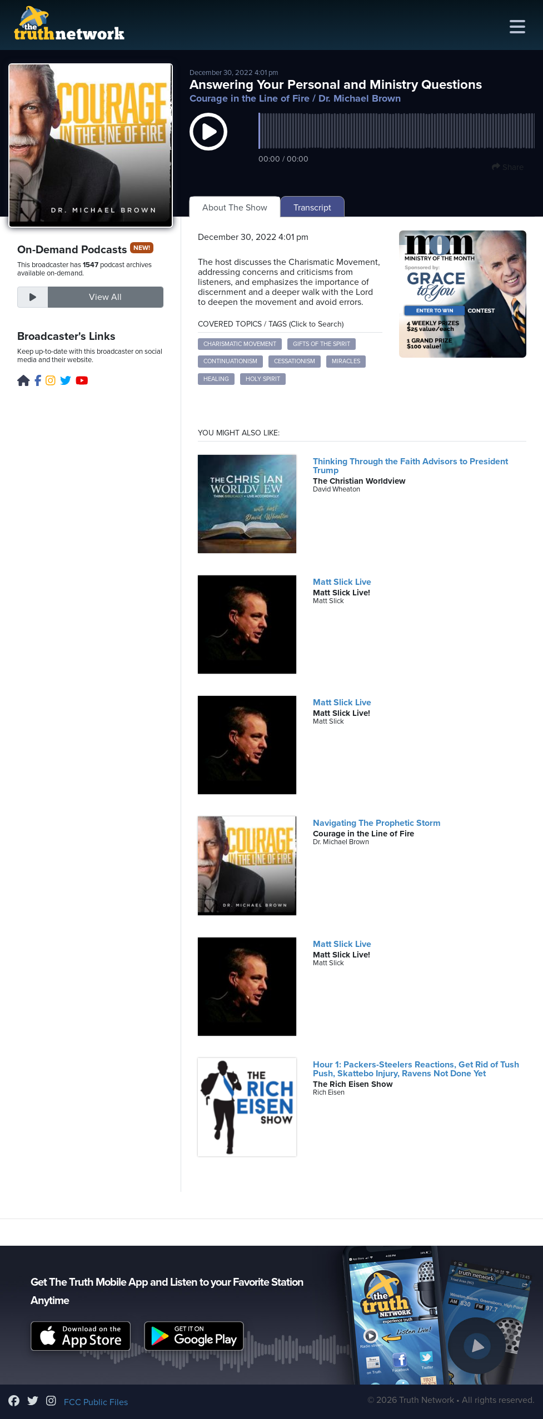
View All (105, 297)
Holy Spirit (263, 379)
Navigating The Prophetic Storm (377, 823)
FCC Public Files (96, 1402)
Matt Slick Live (342, 582)
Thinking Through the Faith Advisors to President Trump (410, 466)
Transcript (312, 207)
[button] (208, 142)
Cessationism (294, 361)
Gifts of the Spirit (321, 344)
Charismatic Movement (239, 344)
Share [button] (508, 167)
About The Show (234, 207)
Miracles (346, 361)
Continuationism (230, 361)
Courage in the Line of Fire (250, 98)
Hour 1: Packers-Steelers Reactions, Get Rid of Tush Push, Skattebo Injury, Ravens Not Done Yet (416, 1069)
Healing (216, 379)
